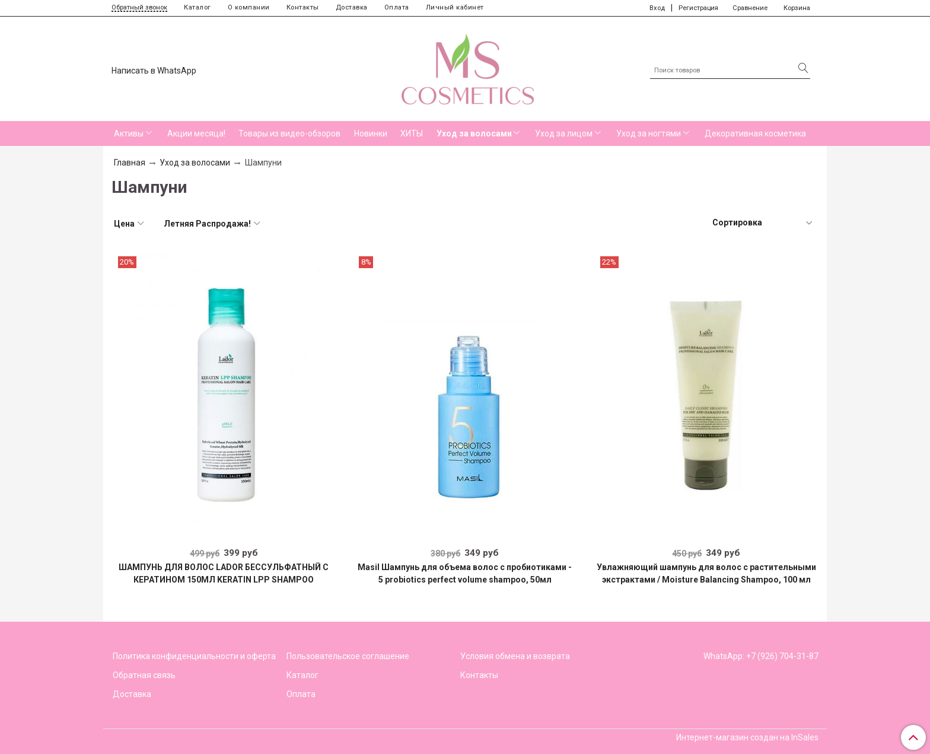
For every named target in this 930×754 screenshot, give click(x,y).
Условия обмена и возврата (515, 656)
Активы (129, 133)
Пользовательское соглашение (347, 656)
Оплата (396, 7)
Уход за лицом (564, 133)
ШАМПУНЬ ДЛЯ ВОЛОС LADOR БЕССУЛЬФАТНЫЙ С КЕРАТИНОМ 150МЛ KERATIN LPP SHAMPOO (224, 573)
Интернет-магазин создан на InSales (747, 737)
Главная (129, 162)
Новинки (370, 133)
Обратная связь (144, 675)
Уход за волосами (474, 133)
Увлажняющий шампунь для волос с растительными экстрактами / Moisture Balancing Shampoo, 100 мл (706, 573)
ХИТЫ (411, 133)
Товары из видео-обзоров (289, 133)
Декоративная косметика (755, 133)
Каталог (197, 7)
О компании (249, 7)
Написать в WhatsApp (154, 70)
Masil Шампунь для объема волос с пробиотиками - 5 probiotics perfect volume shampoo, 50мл (465, 573)
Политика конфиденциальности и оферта (194, 656)
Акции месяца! (196, 133)
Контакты (302, 7)
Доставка (352, 7)
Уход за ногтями (648, 133)
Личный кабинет (455, 7)
